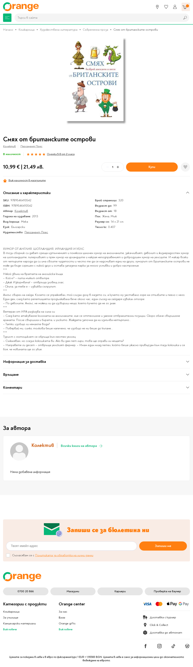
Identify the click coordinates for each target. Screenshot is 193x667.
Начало (8, 30)
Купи (152, 167)
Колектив (9, 146)
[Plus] (118, 167)
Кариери (120, 591)
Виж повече (10, 629)
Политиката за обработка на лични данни (64, 555)
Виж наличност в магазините (24, 180)
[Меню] (7, 18)
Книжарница (26, 30)
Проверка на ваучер (167, 591)
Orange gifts (67, 623)
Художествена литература (58, 30)
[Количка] (186, 7)
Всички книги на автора (82, 446)
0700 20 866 (26, 591)
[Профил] (175, 7)
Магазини (73, 591)
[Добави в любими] (185, 167)
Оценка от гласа (61, 154)
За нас (63, 612)
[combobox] (96, 18)
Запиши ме (163, 546)
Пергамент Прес (31, 146)
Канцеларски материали (19, 623)
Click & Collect (155, 625)
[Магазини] (157, 7)
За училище (10, 617)
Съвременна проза (95, 30)
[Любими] (166, 7)
